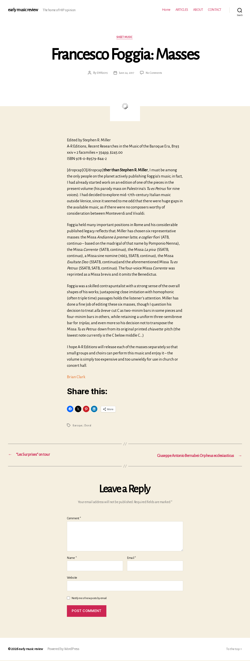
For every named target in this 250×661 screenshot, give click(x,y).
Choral (88, 426)
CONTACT (214, 10)
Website (72, 578)
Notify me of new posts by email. (89, 598)
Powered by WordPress (65, 649)
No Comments (154, 73)
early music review (23, 10)
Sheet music (125, 37)
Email (131, 558)
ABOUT (198, 10)
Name (72, 558)
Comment (74, 518)
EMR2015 (101, 73)
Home (166, 10)
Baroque (78, 426)
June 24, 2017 (126, 73)
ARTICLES (181, 10)
